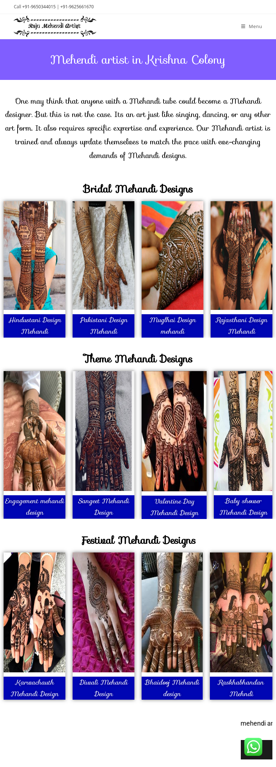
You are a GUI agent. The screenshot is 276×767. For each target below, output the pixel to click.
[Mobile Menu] (251, 26)
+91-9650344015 (39, 7)
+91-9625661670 (77, 7)
